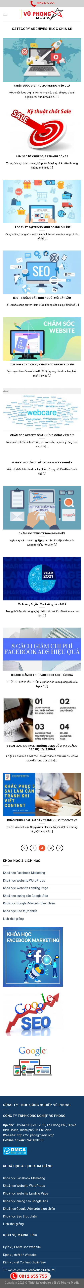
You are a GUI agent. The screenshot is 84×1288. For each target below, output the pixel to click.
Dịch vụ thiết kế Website (20, 1255)
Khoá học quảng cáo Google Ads (25, 896)
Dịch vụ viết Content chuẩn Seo (24, 1262)
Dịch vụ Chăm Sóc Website (22, 1247)
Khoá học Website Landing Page (25, 888)
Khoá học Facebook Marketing (24, 873)
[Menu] (5, 14)
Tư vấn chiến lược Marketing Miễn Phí (29, 1270)
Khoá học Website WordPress (24, 880)
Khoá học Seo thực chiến (20, 911)
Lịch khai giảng (13, 919)
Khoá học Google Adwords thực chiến (29, 903)
